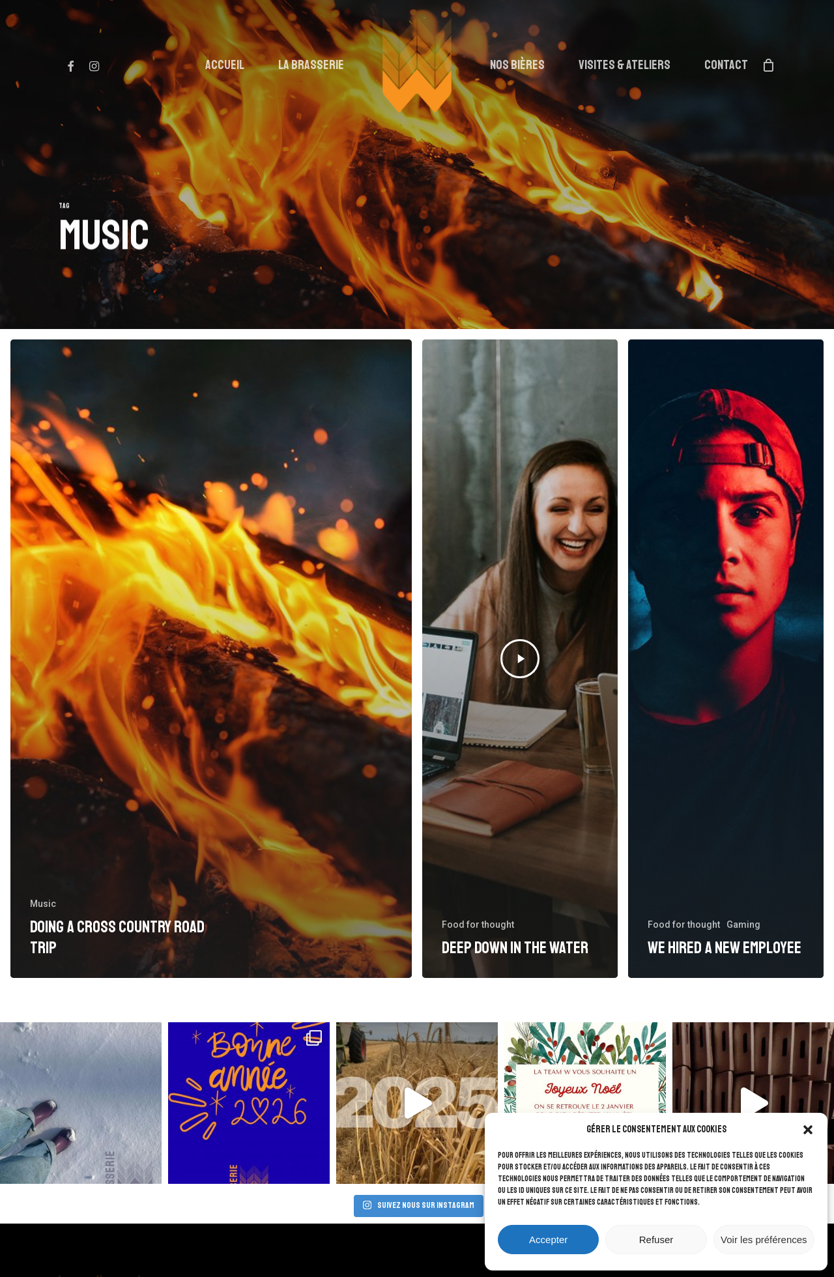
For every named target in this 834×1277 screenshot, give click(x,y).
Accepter (548, 1239)
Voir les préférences (764, 1239)
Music (43, 903)
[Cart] (768, 65)
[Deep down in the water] (520, 658)
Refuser (656, 1239)
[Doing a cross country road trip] (211, 658)
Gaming (743, 924)
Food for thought (478, 924)
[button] (807, 1129)
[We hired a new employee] (726, 658)
